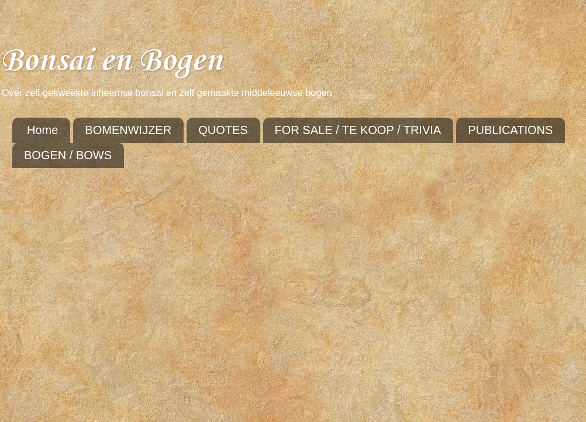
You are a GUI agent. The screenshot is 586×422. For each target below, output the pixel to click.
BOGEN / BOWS (68, 155)
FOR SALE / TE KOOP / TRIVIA (358, 129)
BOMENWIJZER (128, 129)
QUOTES (222, 129)
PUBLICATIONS (510, 129)
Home (42, 129)
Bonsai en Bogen (111, 61)
